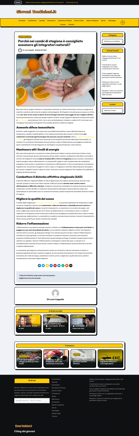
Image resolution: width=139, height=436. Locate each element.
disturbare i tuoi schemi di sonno (47, 203)
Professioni (55, 401)
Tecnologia (112, 20)
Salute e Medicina (92, 20)
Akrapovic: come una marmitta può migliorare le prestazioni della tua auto (112, 92)
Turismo (63, 24)
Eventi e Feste (79, 20)
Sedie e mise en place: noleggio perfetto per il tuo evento (111, 58)
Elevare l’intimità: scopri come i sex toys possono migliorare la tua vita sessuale (27, 321)
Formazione (56, 393)
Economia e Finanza (65, 20)
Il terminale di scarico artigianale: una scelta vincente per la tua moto (110, 67)
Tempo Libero (56, 413)
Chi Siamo (22, 20)
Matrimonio (55, 399)
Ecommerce (51, 20)
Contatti (71, 24)
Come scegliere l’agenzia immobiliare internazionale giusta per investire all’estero (112, 75)
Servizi (103, 20)
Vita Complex (22, 120)
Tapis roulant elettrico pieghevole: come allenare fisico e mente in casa (55, 322)
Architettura (32, 20)
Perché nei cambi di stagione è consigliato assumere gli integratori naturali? (50, 43)
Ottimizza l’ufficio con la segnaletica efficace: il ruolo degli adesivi (112, 84)
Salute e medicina (24, 36)
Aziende (42, 20)
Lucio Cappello (29, 50)
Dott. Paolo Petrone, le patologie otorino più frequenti (81, 322)
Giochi (54, 396)
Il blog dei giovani (24, 430)
